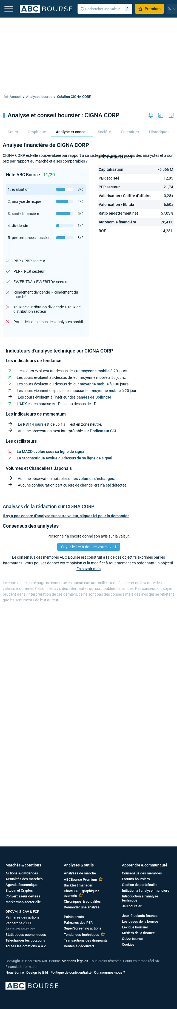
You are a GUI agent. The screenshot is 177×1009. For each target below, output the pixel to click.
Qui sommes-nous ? (109, 972)
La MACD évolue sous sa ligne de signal (51, 451)
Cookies (128, 944)
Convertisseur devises (22, 896)
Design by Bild (37, 972)
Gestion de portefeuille (139, 885)
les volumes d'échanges (93, 478)
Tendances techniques (81, 935)
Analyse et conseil (72, 132)
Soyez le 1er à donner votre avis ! (88, 547)
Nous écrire (14, 972)
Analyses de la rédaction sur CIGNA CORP (48, 506)
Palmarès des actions (22, 917)
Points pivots (74, 917)
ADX (23, 404)
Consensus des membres (142, 873)
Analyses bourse (39, 97)
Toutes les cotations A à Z (25, 946)
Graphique (37, 132)
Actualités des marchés (24, 879)
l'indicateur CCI (103, 431)
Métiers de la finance (138, 933)
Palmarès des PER (78, 922)
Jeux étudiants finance (140, 916)
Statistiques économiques (25, 935)
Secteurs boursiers (20, 929)
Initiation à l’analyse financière (145, 890)
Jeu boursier (132, 906)
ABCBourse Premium (80, 879)
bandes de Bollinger (93, 397)
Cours (13, 132)
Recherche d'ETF (18, 923)
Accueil (15, 97)
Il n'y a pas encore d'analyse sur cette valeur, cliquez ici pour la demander (66, 516)
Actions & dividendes (21, 873)
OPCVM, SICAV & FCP (22, 911)
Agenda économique (21, 885)
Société (104, 132)
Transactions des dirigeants (86, 940)
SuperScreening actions (82, 928)
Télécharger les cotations (25, 940)
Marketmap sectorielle (23, 902)
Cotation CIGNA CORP (74, 97)
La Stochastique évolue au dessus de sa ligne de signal (64, 458)
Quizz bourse (132, 939)
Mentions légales (75, 961)
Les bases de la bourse (140, 921)
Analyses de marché (80, 873)
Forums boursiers (136, 879)
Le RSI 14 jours (31, 424)
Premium (149, 9)
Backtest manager (78, 885)
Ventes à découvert (79, 946)
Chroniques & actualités (82, 901)
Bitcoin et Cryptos (19, 890)
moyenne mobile (95, 371)
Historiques (159, 132)
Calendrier (130, 132)
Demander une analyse (81, 907)
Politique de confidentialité (71, 972)
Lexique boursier (135, 927)
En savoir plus (88, 569)
